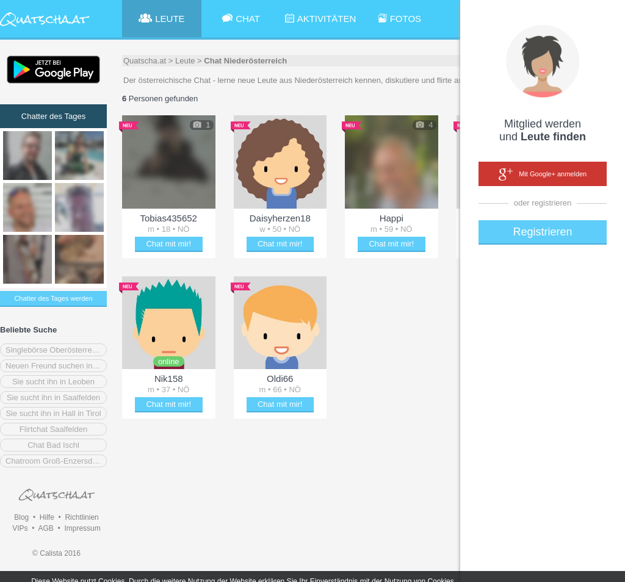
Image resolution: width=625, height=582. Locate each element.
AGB (45, 528)
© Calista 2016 (56, 553)
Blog (21, 517)
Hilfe (47, 517)
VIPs (19, 528)
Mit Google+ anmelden (543, 174)
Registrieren (542, 232)
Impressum (82, 528)
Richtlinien (81, 517)
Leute (185, 60)
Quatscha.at (144, 60)
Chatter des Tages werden (53, 298)
